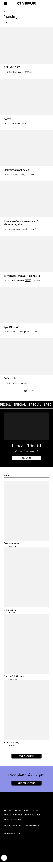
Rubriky (7, 810)
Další (48, 391)
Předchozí (5, 391)
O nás (26, 810)
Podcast (36, 810)
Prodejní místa (22, 815)
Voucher (17, 819)
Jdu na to (26, 458)
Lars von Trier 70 (26, 445)
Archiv (17, 810)
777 (33, 391)
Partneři (36, 815)
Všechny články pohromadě (26, 451)
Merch (7, 819)
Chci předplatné (26, 783)
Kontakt (8, 815)
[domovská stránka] (26, 3)
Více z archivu (26, 756)
